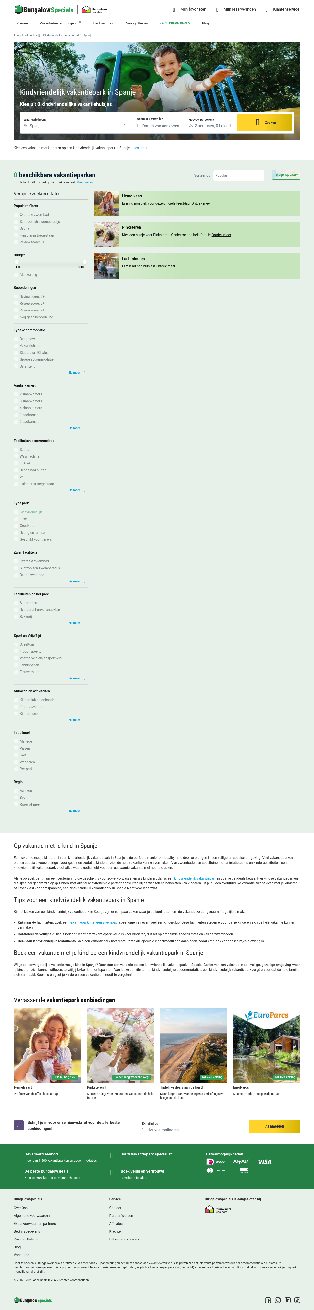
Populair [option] (221, 175)
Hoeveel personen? (201, 119)
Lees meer (140, 148)
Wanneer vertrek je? (150, 118)
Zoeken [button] (270, 122)
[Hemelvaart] (47, 1054)
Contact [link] (115, 1208)
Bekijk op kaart (286, 174)
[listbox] (238, 175)
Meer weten (85, 182)
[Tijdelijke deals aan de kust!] (193, 1054)
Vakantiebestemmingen (58, 23)
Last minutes (103, 23)
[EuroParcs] (266, 1054)
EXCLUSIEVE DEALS (175, 23)
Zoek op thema (136, 23)
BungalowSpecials (26, 35)
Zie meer (74, 372)
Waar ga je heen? (35, 119)
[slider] (17, 262)
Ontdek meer (165, 266)
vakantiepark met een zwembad (93, 922)
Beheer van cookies (124, 1239)
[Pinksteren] (120, 1054)
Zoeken (22, 23)
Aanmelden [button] (274, 1126)
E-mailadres (150, 1123)
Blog (205, 23)
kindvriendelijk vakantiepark (195, 878)
